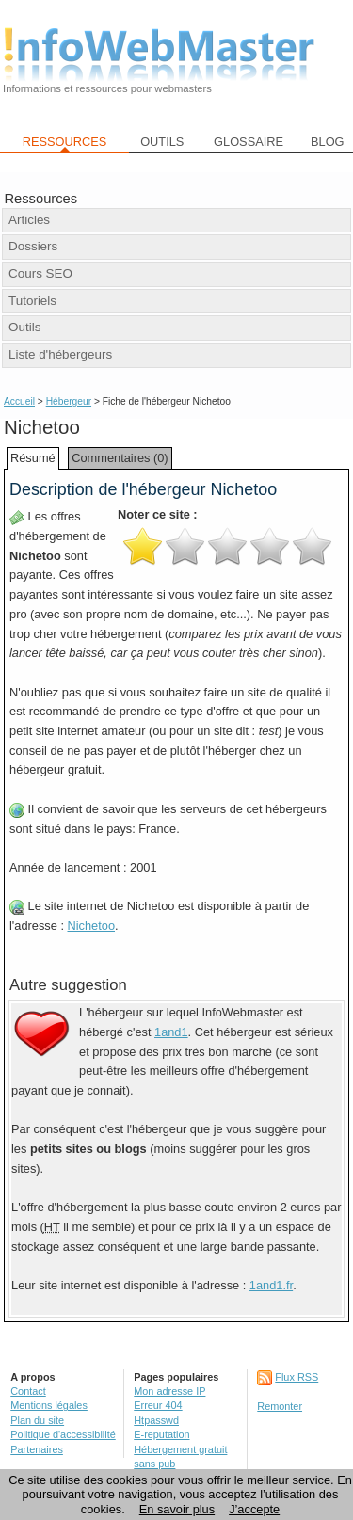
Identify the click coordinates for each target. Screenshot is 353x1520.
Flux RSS (296, 1377)
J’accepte (254, 1509)
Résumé (33, 458)
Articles (29, 220)
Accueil (19, 401)
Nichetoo (92, 926)
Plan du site (37, 1420)
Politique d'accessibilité (63, 1434)
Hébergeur (68, 401)
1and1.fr (271, 1285)
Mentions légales (49, 1405)
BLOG (328, 142)
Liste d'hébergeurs (60, 354)
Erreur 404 (158, 1405)
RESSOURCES (65, 142)
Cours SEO (40, 273)
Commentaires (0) (120, 458)
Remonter (279, 1406)
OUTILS (162, 142)
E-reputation (161, 1434)
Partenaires (36, 1449)
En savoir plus (177, 1509)
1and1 (171, 1032)
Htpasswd (156, 1420)
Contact (27, 1391)
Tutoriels (32, 301)
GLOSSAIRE (248, 142)
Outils (24, 327)
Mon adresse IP (169, 1391)
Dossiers (32, 246)
